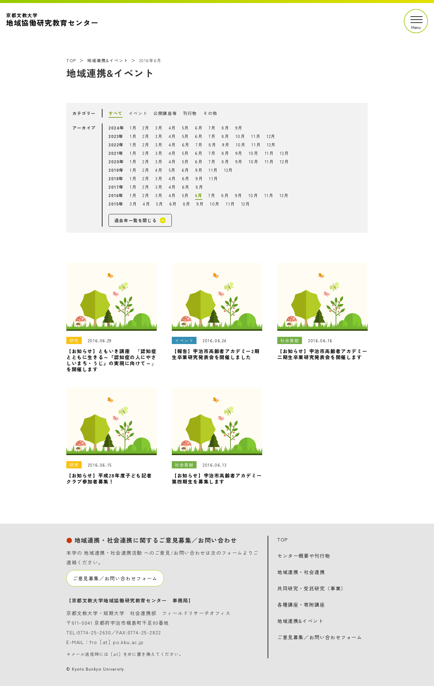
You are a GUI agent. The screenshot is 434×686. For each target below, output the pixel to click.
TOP (71, 60)
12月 (270, 136)
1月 (133, 128)
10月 (240, 136)
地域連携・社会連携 (301, 572)
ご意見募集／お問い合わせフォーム (115, 578)
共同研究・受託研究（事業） (311, 588)
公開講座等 (165, 113)
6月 (199, 128)
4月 (172, 128)
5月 (185, 128)
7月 (212, 128)
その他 (210, 113)
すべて (115, 113)
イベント (138, 113)
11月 (255, 136)
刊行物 (190, 113)
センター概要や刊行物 (303, 555)
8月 (225, 128)
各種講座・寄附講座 (301, 604)
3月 (158, 128)
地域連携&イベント (107, 60)
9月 (239, 128)
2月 (146, 128)
